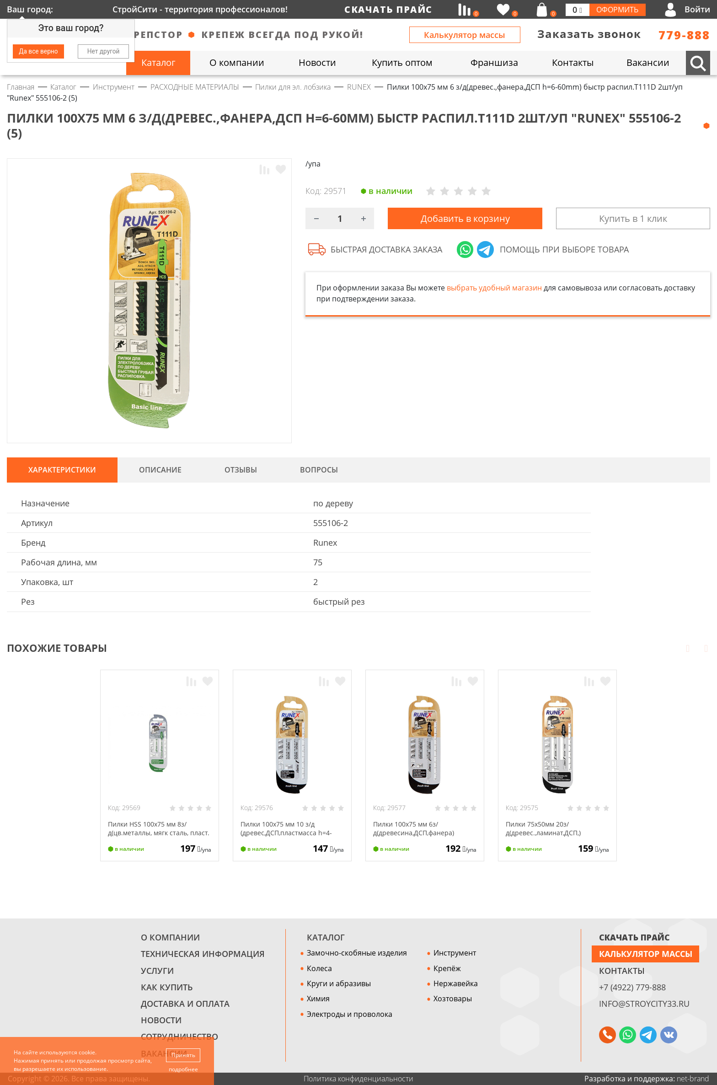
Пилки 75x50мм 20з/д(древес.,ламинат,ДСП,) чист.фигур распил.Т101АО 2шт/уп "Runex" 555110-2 (552, 836)
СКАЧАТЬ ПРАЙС (634, 937)
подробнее (183, 1069)
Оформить (617, 10)
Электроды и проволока (349, 1014)
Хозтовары (452, 999)
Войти (697, 9)
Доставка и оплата (185, 1003)
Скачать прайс (388, 9)
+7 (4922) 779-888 (632, 987)
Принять (184, 1054)
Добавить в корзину (465, 220)
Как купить (167, 987)
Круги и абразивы (339, 983)
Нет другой (103, 51)
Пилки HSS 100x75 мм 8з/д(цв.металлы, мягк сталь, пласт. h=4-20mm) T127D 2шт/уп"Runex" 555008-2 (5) (155, 836)
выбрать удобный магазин (494, 291)
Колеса (319, 968)
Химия (318, 999)
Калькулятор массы (464, 34)
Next (706, 648)
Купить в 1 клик (633, 220)
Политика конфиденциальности (358, 1079)
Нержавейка (455, 983)
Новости (161, 1020)
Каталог (326, 937)
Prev (687, 648)
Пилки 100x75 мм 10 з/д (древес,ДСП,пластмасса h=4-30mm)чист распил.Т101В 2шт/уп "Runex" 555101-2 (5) (292, 836)
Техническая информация (203, 953)
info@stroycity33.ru (644, 1003)
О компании (170, 937)
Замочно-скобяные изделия (357, 953)
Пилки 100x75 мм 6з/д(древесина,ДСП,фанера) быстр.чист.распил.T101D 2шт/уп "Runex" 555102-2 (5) (421, 836)
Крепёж (447, 968)
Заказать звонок (589, 34)
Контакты (622, 970)
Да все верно (38, 51)
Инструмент (454, 953)
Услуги (157, 970)
